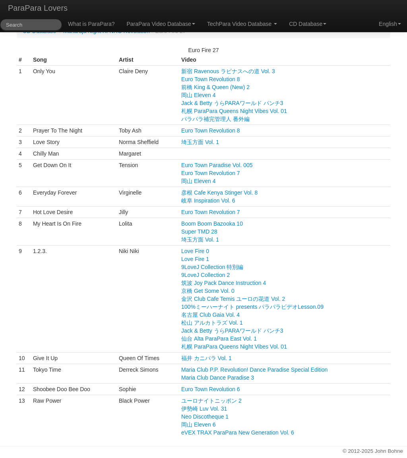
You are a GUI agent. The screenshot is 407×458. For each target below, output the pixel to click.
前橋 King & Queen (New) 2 (215, 87)
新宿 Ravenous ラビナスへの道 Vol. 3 (228, 71)
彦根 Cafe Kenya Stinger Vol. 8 (219, 192)
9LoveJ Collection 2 (205, 275)
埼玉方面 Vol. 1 (200, 142)
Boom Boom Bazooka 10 (212, 223)
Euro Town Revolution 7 (210, 173)
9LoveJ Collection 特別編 (212, 267)
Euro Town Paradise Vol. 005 (217, 165)
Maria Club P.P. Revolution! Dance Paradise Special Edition (254, 369)
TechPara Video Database (242, 24)
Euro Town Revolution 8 (210, 79)
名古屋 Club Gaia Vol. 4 (210, 315)
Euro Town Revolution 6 (210, 389)
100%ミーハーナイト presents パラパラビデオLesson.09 (252, 307)
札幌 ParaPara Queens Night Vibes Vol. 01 (234, 111)
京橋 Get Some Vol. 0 (208, 291)
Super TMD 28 (199, 231)
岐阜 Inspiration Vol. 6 (208, 200)
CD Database (307, 24)
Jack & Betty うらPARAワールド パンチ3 (232, 103)
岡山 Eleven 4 (198, 95)
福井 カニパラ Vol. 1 (206, 358)
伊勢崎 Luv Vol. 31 (204, 408)
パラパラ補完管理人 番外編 (215, 119)
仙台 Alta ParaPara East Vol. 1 (219, 338)
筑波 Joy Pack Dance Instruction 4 (223, 283)
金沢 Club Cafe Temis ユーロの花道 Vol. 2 (233, 299)
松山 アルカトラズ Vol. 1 (212, 323)
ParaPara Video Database (161, 24)
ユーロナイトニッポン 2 (211, 401)
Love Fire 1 (195, 259)
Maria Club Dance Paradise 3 (217, 377)
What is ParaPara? (91, 24)
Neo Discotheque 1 (205, 416)
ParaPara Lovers (38, 8)
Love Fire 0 (195, 251)
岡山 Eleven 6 (198, 424)
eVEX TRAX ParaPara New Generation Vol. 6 (237, 432)
